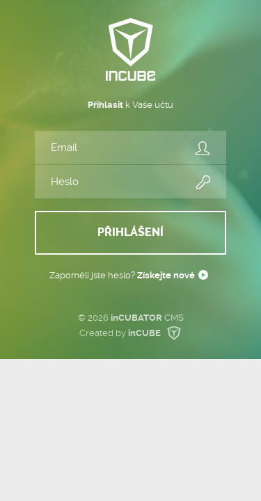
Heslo (203, 182)
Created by (131, 333)
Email (203, 148)
